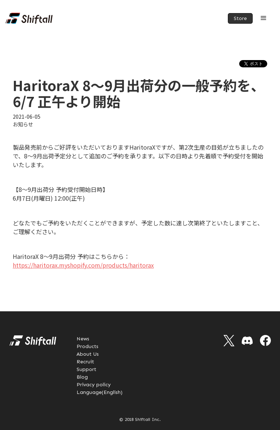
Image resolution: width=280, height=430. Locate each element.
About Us (88, 354)
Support (86, 369)
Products (87, 346)
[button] (264, 18)
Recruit (85, 362)
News (83, 339)
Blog (82, 377)
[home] (28, 18)
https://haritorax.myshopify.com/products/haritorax (83, 265)
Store (240, 18)
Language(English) (99, 392)
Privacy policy (94, 385)
